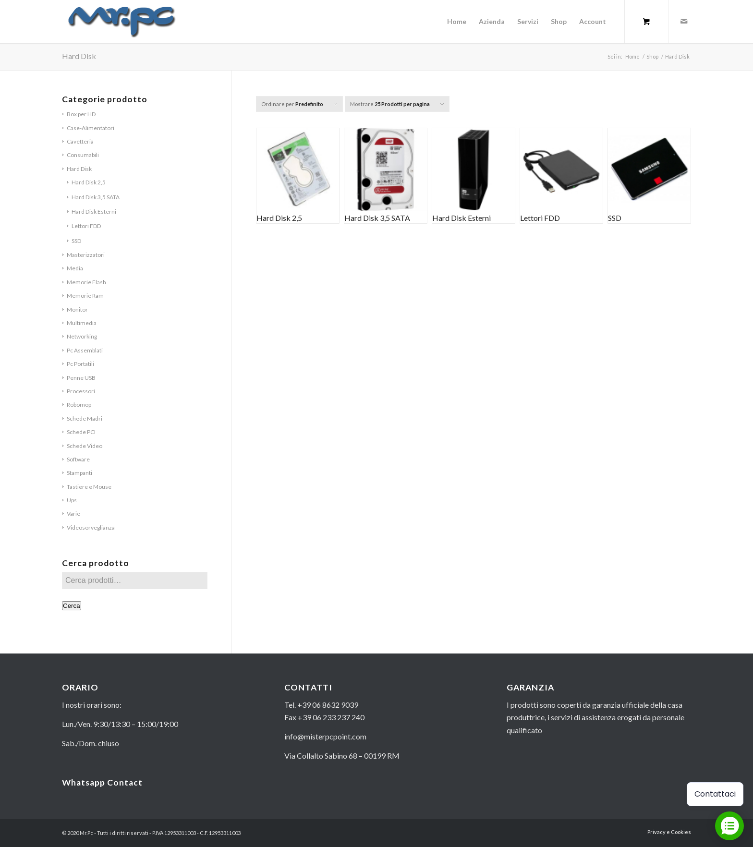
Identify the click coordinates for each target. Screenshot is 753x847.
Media (75, 268)
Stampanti (79, 472)
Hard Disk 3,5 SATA (96, 197)
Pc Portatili (80, 363)
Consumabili (83, 154)
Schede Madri (84, 418)
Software (78, 459)
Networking (82, 336)
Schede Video (84, 445)
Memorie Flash (86, 282)
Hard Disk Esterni (94, 211)
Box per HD (81, 114)
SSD (76, 240)
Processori (81, 391)
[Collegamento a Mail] (684, 21)
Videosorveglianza (91, 527)
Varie (73, 513)
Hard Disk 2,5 (89, 182)
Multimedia (82, 323)
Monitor (77, 309)
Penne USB (81, 377)
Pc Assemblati (85, 350)
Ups (72, 500)
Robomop (79, 404)
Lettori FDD (86, 226)
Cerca (71, 605)
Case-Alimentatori (90, 128)
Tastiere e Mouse (89, 486)
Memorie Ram (85, 295)
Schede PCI (81, 432)
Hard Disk (79, 168)
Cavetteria (80, 141)
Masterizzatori (86, 254)
